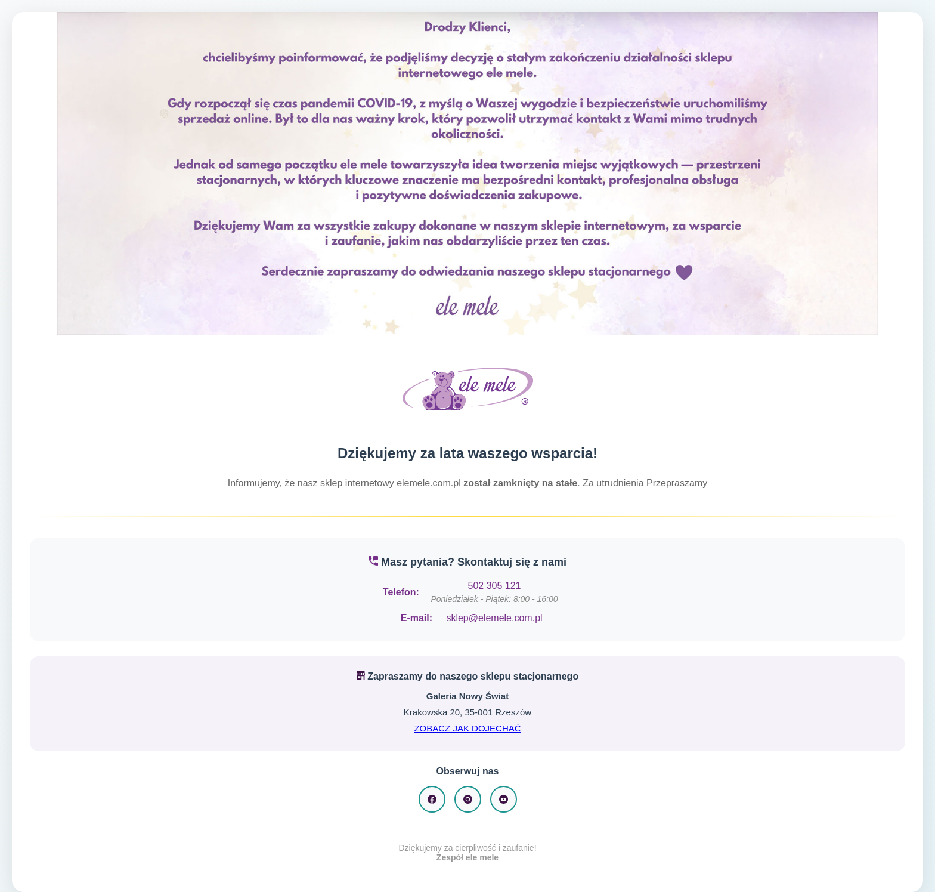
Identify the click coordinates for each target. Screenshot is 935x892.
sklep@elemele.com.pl (494, 618)
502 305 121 (494, 586)
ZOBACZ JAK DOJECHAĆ (467, 728)
